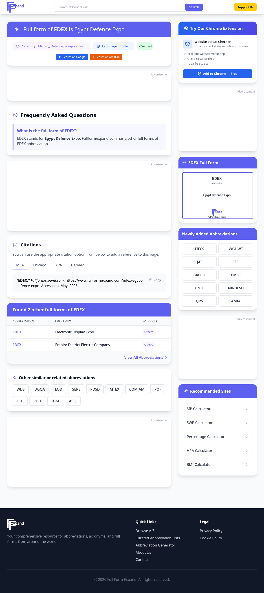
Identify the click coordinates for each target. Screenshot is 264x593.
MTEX (114, 389)
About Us (143, 552)
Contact (142, 559)
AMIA (236, 301)
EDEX (17, 332)
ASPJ (73, 400)
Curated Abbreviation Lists (158, 537)
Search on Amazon (106, 57)
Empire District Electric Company (82, 344)
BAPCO (199, 274)
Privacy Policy (211, 530)
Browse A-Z (145, 530)
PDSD (95, 389)
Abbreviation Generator (155, 545)
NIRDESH (236, 287)
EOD (58, 389)
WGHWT (236, 248)
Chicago (39, 265)
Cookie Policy (211, 537)
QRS (199, 301)
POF (157, 389)
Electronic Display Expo (74, 332)
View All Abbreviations (146, 357)
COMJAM (137, 389)
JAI (199, 261)
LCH (20, 400)
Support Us (244, 7)
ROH (37, 400)
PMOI (236, 274)
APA (58, 265)
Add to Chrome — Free (218, 73)
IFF (235, 261)
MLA (20, 265)
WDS (21, 389)
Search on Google (72, 57)
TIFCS (199, 248)
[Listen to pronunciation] (17, 29)
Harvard (78, 265)
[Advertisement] (89, 86)
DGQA (40, 389)
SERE (76, 389)
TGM (55, 400)
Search (193, 7)
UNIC (199, 287)
